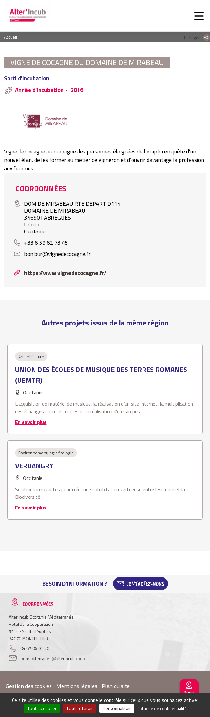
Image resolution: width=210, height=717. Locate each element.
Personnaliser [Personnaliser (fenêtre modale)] (116, 708)
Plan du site (116, 686)
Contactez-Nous (145, 583)
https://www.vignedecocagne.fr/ (65, 273)
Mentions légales (76, 686)
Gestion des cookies (29, 686)
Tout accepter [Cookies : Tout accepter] (42, 708)
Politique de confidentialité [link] (162, 708)
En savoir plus (30, 422)
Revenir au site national (189, 695)
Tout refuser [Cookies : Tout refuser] (79, 708)
